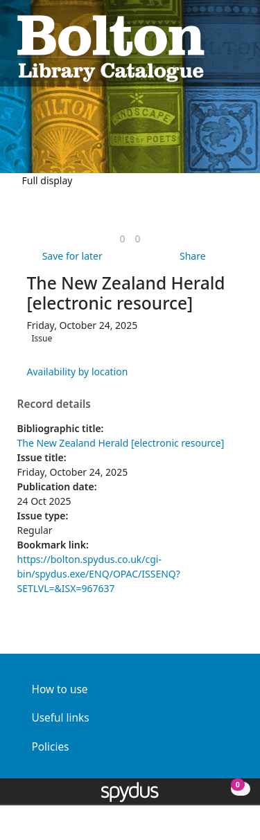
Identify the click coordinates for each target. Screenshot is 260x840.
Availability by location (77, 371)
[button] (219, 46)
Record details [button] (54, 404)
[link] (122, 238)
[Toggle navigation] (236, 46)
